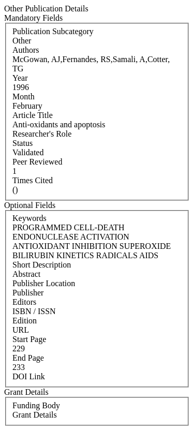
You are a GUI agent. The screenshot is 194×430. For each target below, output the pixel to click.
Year (19, 77)
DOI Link (28, 376)
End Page (28, 357)
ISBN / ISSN (34, 311)
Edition (24, 320)
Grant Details (34, 414)
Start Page (29, 339)
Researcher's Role (41, 133)
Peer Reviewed (37, 161)
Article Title (32, 115)
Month (23, 96)
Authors (25, 50)
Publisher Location (43, 283)
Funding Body (36, 405)
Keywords (29, 218)
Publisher (27, 292)
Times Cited (32, 180)
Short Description (41, 264)
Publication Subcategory (53, 31)
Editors (24, 302)
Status (22, 143)
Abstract (26, 274)
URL (20, 329)
